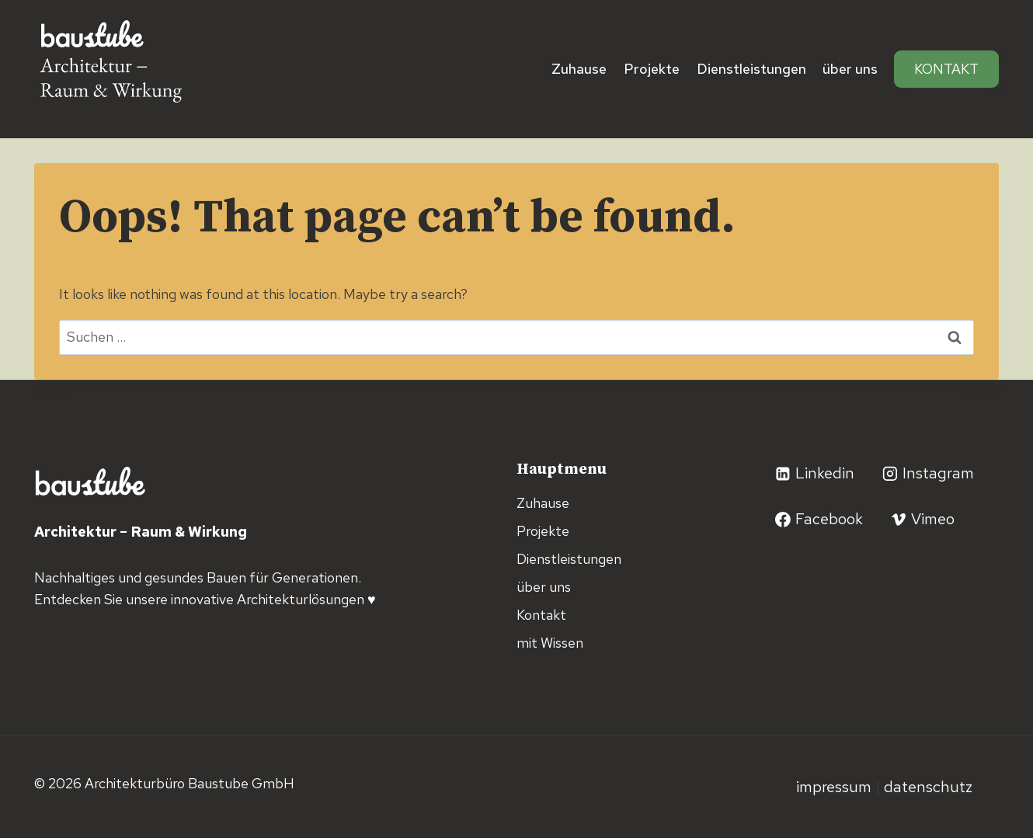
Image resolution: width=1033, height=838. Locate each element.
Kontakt (946, 69)
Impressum (835, 787)
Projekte (652, 69)
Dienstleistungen (751, 69)
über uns (850, 69)
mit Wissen (549, 643)
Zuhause (579, 69)
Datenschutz (928, 787)
